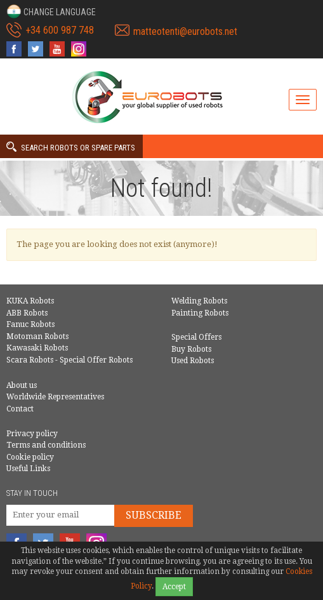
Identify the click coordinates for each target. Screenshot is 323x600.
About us (21, 385)
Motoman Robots (37, 336)
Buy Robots (191, 349)
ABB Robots (27, 313)
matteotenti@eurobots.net (185, 31)
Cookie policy (30, 457)
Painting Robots (199, 313)
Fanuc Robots (30, 324)
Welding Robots (199, 301)
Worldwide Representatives (55, 396)
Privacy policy (32, 433)
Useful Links (28, 468)
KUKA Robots (30, 301)
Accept (174, 586)
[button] (51, 11)
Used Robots (192, 360)
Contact (20, 408)
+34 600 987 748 (59, 30)
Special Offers (196, 337)
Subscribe (153, 515)
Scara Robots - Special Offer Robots (69, 360)
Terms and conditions (46, 445)
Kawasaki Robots (37, 347)
